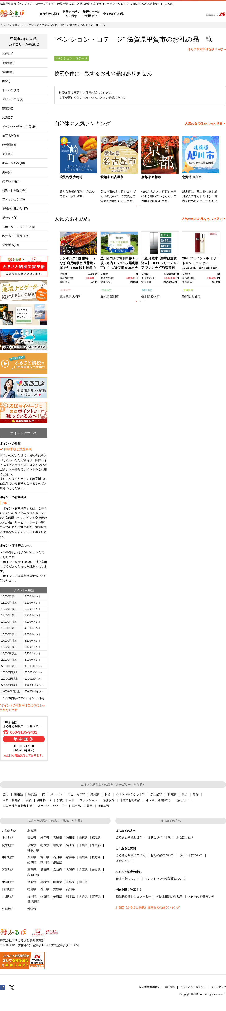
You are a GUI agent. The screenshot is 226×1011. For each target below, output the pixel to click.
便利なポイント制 (159, 837)
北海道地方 (9, 830)
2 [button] (141, 206)
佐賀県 (44, 896)
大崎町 (76, 296)
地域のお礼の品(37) (15, 208)
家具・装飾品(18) (13, 163)
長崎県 (57, 896)
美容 (29, 800)
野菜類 (94, 794)
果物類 (18, 794)
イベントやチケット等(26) (19, 126)
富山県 (44, 857)
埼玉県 (70, 845)
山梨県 (83, 857)
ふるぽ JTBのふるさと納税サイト (12, 14)
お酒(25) (7, 117)
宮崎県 (96, 896)
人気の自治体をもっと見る (203, 123)
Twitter (11, 987)
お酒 (107, 794)
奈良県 (96, 869)
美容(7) (7, 172)
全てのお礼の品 (113, 14)
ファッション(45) (13, 199)
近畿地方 (188, 290)
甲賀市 (156, 39)
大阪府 (70, 869)
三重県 (31, 869)
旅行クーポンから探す (71, 14)
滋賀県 (186, 296)
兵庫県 (83, 869)
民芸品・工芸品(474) (16, 235)
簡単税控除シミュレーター (133, 896)
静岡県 (44, 862)
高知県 (70, 889)
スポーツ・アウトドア (52, 805)
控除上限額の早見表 (169, 896)
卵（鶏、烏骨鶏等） (159, 800)
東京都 (96, 845)
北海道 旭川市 (192, 177)
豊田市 (114, 296)
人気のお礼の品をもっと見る (202, 219)
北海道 (31, 830)
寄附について (125, 860)
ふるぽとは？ (185, 837)
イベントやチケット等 (130, 794)
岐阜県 (31, 862)
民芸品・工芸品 (82, 805)
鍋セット (183, 800)
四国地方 (8, 889)
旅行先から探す (49, 14)
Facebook (2, 987)
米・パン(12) (10, 90)
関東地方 (147, 290)
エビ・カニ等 (76, 794)
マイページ (173, 14)
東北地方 (8, 837)
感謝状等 (108, 800)
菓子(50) (7, 153)
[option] (79, 171)
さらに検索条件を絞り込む (205, 49)
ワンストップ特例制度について (165, 878)
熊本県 (70, 896)
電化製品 (104, 805)
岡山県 (57, 882)
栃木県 (145, 296)
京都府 (57, 869)
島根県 (44, 882)
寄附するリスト (186, 14)
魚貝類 (32, 794)
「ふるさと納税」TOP (12, 24)
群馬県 (57, 845)
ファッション (88, 800)
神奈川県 (33, 850)
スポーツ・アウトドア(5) (18, 226)
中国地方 (8, 882)
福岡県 (31, 896)
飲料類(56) (9, 144)
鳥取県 (31, 882)
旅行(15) (7, 53)
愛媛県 (57, 889)
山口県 (83, 882)
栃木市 (155, 296)
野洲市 (196, 296)
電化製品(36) (10, 245)
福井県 (70, 857)
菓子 (184, 794)
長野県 (96, 857)
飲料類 (171, 794)
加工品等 (156, 794)
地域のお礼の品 (130, 800)
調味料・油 (44, 800)
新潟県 (31, 857)
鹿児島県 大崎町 (71, 177)
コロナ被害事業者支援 (17, 805)
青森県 (31, 837)
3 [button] (145, 206)
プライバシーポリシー (192, 987)
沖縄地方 (8, 909)
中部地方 (106, 290)
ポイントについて (191, 855)
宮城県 (57, 837)
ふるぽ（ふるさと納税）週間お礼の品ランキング (147, 907)
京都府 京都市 (151, 177)
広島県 (70, 882)
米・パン (56, 794)
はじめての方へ (135, 14)
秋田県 (70, 837)
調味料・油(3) (11, 181)
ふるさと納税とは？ (129, 837)
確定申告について (127, 878)
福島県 (96, 837)
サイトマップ (218, 987)
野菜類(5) (8, 108)
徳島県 (31, 889)
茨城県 (31, 845)
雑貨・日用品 (65, 800)
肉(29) (6, 81)
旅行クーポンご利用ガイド (91, 14)
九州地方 (66, 290)
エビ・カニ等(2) (12, 99)
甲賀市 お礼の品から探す (43, 24)
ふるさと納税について (130, 855)
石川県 (57, 857)
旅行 (63, 24)
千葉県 (83, 845)
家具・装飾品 (11, 800)
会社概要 (170, 987)
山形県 (83, 837)
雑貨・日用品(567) (14, 190)
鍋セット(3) (9, 217)
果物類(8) (8, 63)
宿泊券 (73, 24)
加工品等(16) (10, 135)
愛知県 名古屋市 (111, 177)
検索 (198, 14)
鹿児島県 (65, 296)
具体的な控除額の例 (201, 896)
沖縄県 (31, 909)
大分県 (83, 896)
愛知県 (104, 296)
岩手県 (44, 837)
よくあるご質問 (157, 14)
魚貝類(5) (8, 72)
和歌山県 (33, 875)
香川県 (44, 889)
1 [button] (137, 206)
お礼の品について (162, 855)
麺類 (196, 794)
